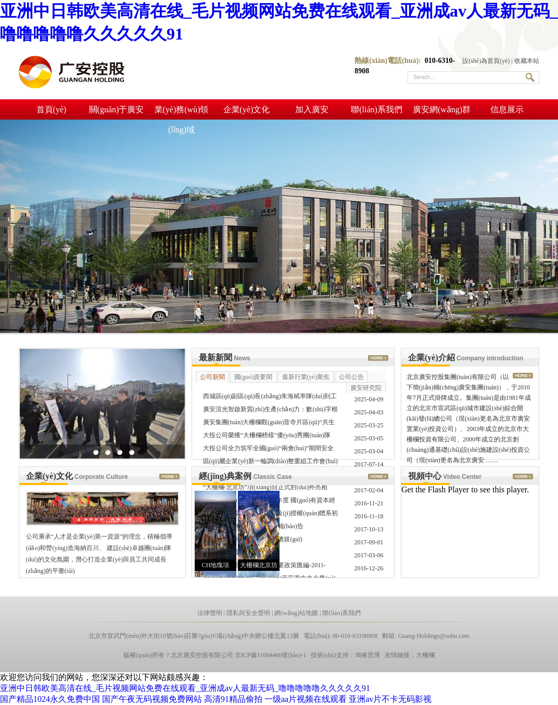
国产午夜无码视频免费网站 (152, 699)
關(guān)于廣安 (116, 109)
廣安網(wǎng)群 (442, 109)
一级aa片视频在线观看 (305, 699)
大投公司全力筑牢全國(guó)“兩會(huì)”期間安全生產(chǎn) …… (268, 450)
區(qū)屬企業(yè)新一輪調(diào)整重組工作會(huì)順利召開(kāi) (270, 463)
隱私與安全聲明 (248, 613)
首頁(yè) (51, 109)
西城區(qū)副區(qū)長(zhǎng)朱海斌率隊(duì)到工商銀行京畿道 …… (270, 398)
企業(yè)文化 (246, 109)
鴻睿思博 (367, 655)
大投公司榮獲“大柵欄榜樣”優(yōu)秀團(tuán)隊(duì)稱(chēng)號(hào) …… (267, 437)
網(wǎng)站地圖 (296, 613)
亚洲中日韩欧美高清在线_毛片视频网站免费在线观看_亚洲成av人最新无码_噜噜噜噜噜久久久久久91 (185, 688)
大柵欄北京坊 (258, 565)
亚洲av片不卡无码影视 (390, 699)
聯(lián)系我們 (376, 109)
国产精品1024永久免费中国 (50, 699)
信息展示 (507, 109)
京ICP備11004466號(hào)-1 (271, 655)
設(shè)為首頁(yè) (486, 60)
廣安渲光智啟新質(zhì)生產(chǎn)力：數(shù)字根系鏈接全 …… (270, 411)
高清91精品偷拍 (233, 699)
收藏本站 (526, 60)
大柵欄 (425, 655)
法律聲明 (209, 613)
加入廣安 (311, 109)
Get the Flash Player (435, 489)
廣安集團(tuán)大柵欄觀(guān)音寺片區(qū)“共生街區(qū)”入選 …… (269, 424)
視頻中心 (444, 476)
